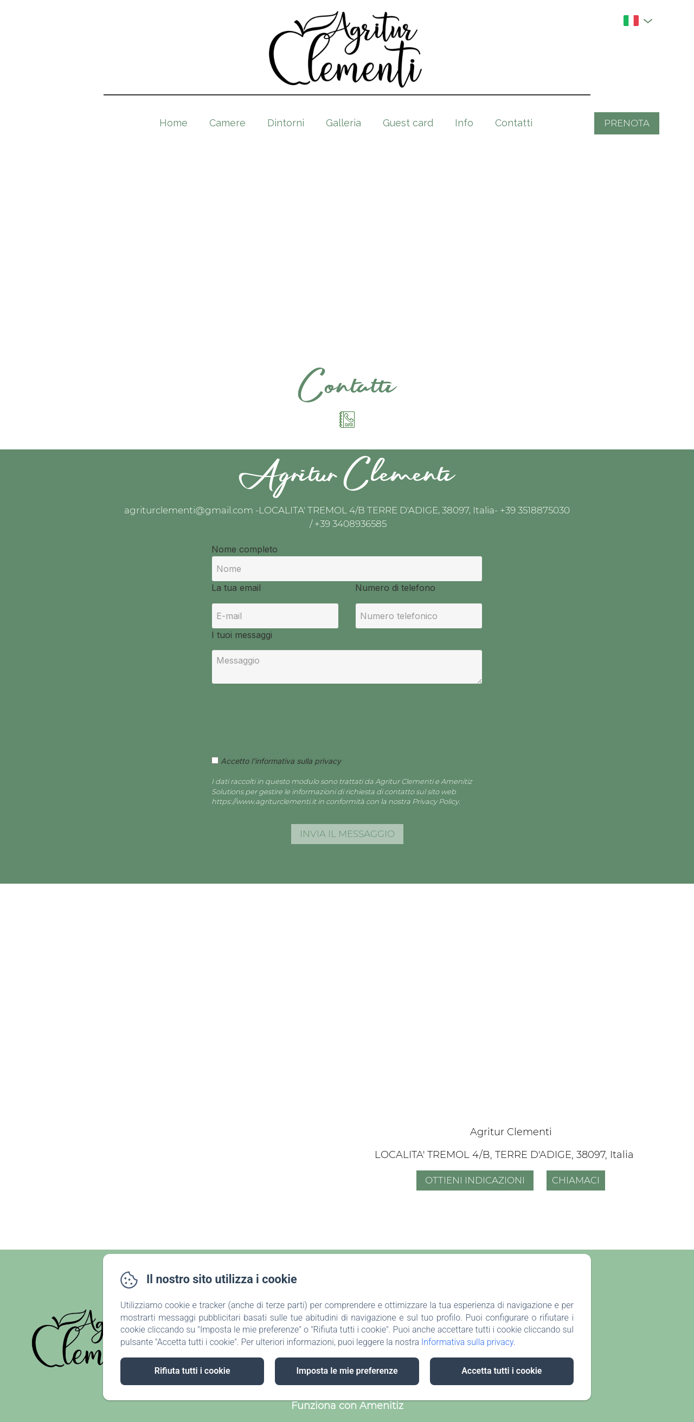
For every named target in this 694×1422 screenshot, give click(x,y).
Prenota (627, 123)
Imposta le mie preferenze (346, 1371)
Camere (227, 122)
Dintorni (285, 122)
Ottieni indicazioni (475, 1180)
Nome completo (244, 549)
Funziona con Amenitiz (347, 1406)
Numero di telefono (395, 587)
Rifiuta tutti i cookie (192, 1371)
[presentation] (294, 714)
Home (173, 122)
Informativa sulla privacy (467, 1342)
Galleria (343, 122)
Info (464, 122)
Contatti (513, 122)
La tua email (236, 587)
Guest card (408, 122)
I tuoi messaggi (241, 634)
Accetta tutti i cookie (501, 1371)
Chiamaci (576, 1180)
